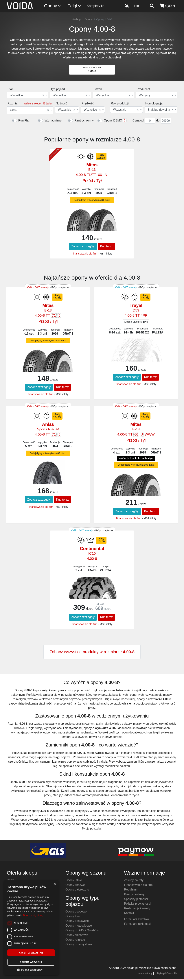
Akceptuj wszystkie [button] (31, 952)
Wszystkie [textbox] (27, 95)
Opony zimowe (75, 884)
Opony (52, 6)
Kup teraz (106, 246)
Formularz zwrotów (136, 919)
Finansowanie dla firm (84, 253)
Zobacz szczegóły (83, 246)
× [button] (54, 884)
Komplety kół (96, 6)
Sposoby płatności (136, 899)
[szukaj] (152, 6)
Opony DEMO (113, 120)
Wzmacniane (53, 120)
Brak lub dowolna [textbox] (160, 109)
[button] (31, 970)
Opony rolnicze (75, 939)
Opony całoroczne (77, 889)
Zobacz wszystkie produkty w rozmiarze (92, 652)
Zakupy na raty (133, 880)
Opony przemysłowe (78, 944)
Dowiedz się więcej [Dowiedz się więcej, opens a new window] (33, 915)
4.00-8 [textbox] (29, 110)
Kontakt (129, 913)
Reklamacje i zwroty (137, 908)
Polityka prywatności (137, 903)
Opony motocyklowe (78, 925)
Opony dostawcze (77, 920)
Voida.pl (76, 19)
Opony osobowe (76, 911)
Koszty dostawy (134, 894)
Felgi (74, 6)
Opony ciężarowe (76, 934)
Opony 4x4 (72, 916)
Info (138, 5)
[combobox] (27, 95)
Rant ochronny (84, 120)
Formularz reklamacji (137, 923)
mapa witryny (145, 973)
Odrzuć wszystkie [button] (31, 962)
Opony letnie (73, 880)
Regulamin (131, 889)
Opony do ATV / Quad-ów (82, 930)
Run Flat (23, 120)
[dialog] (31, 927)
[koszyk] (167, 6)
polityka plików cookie (166, 973)
